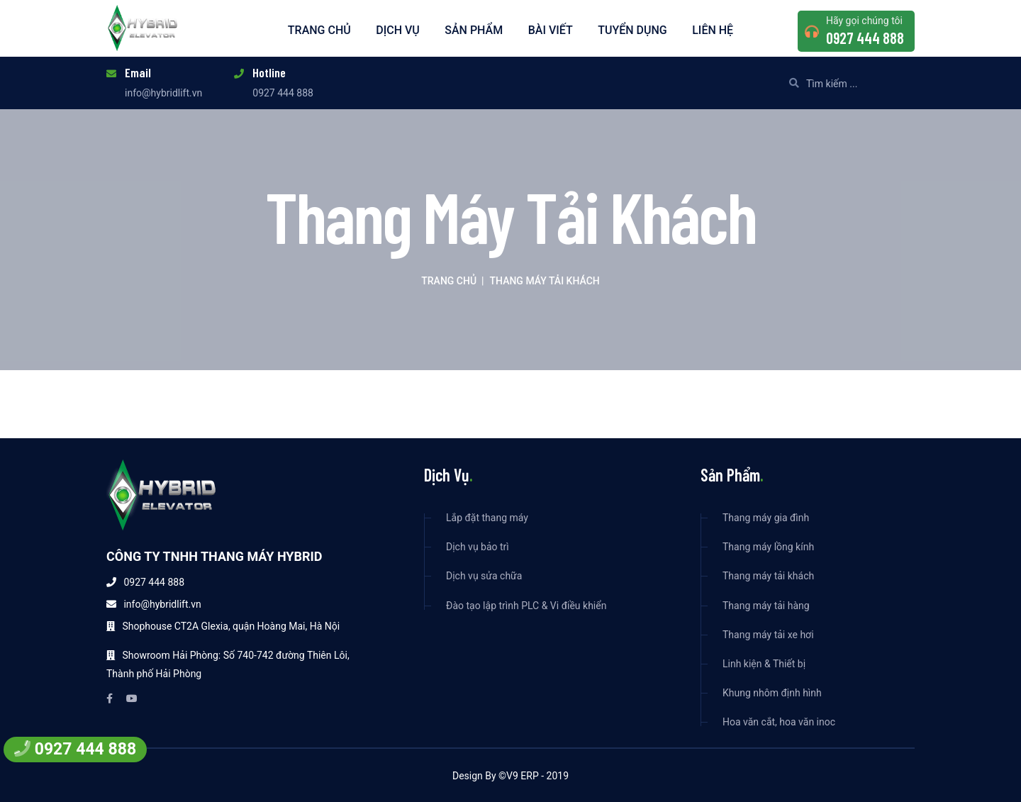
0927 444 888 (865, 37)
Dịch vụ (398, 30)
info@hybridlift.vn (163, 93)
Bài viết (550, 30)
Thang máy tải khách (768, 576)
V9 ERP (522, 775)
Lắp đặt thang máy (487, 518)
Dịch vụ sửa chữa (484, 576)
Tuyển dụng (632, 30)
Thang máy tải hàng (766, 606)
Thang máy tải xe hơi (768, 635)
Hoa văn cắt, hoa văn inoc (778, 722)
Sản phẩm (474, 30)
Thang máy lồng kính (768, 547)
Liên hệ (712, 30)
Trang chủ (319, 30)
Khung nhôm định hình (772, 693)
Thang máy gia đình (765, 518)
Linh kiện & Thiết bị (763, 664)
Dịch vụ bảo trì (477, 547)
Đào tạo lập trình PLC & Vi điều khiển (526, 606)
